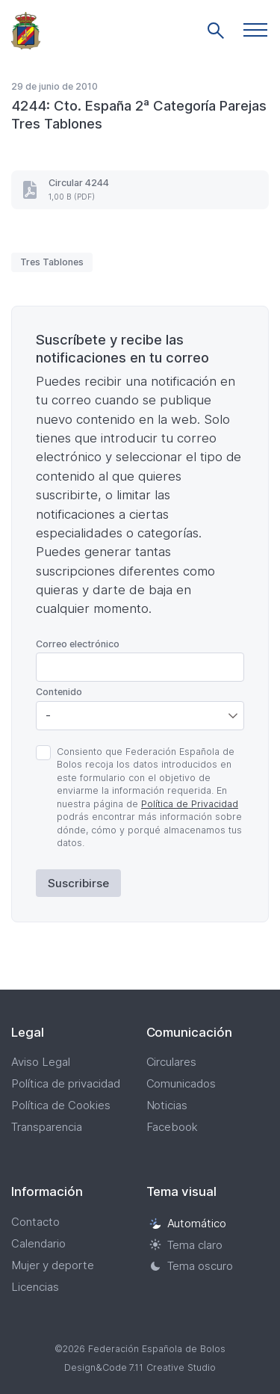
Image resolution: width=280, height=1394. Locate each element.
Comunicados (181, 1083)
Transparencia (46, 1127)
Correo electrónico (77, 644)
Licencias (35, 1287)
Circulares (171, 1062)
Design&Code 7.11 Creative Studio (140, 1367)
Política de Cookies (61, 1105)
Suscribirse (78, 883)
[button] (255, 29)
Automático (188, 1223)
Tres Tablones (52, 262)
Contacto (35, 1222)
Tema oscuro (191, 1265)
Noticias (167, 1105)
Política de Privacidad (189, 803)
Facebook (172, 1127)
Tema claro (186, 1245)
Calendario (38, 1243)
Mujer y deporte (52, 1265)
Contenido (59, 691)
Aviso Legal (40, 1062)
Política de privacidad (65, 1083)
